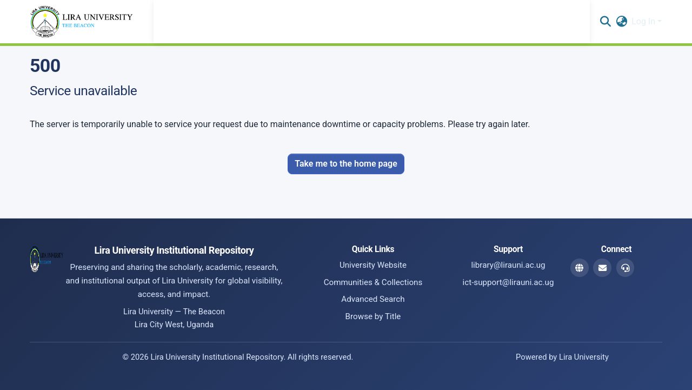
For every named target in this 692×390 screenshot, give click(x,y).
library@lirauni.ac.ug (508, 265)
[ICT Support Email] (625, 268)
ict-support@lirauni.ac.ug (508, 282)
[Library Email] (602, 268)
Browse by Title (373, 316)
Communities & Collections (373, 282)
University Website (373, 265)
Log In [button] (644, 21)
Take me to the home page (346, 163)
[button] (605, 21)
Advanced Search (372, 299)
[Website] (579, 268)
